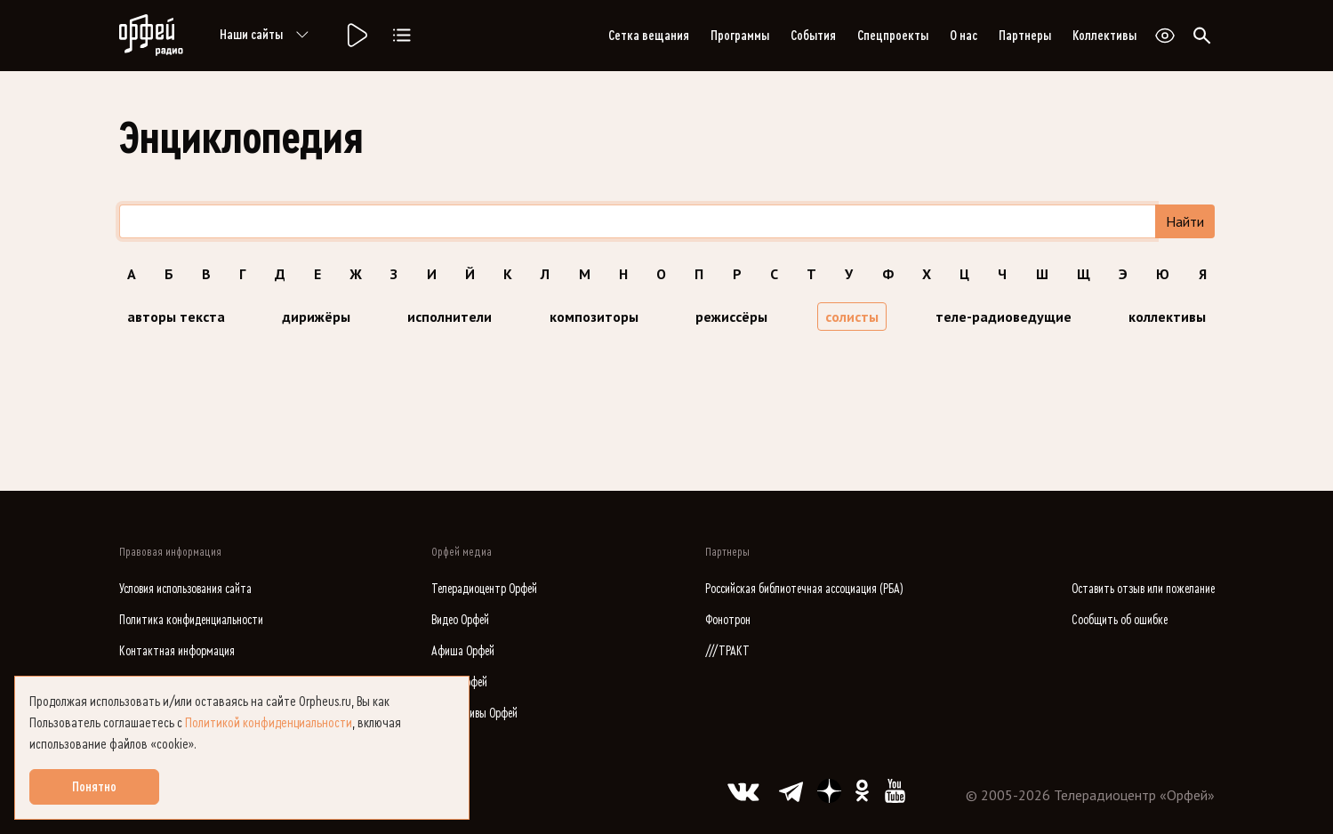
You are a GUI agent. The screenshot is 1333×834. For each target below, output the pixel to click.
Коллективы (1104, 35)
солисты (852, 316)
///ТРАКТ (727, 651)
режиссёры (731, 316)
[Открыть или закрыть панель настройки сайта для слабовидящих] (1165, 35)
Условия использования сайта (185, 589)
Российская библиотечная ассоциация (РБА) (804, 589)
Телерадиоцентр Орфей (484, 589)
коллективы (1167, 316)
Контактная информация (177, 651)
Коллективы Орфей (474, 713)
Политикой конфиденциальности (268, 723)
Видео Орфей (460, 620)
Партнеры (1025, 35)
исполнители (449, 316)
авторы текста (176, 316)
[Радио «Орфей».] (356, 35)
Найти (1185, 221)
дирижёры (316, 316)
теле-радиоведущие (1004, 316)
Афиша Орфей (462, 651)
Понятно (94, 787)
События (813, 35)
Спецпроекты (892, 35)
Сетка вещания (648, 35)
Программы (740, 35)
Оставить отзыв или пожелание (1143, 589)
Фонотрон (728, 620)
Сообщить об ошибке (1120, 620)
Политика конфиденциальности (191, 620)
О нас (963, 35)
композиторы (594, 316)
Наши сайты (267, 35)
